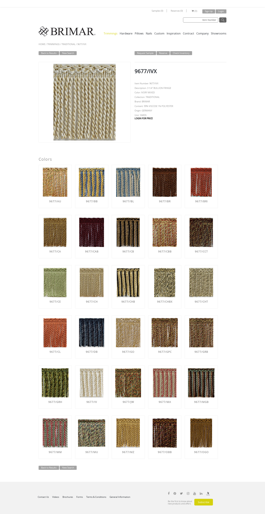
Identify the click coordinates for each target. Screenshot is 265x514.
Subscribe (203, 502)
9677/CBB (165, 251)
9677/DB (92, 351)
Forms (79, 496)
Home (42, 44)
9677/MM (55, 452)
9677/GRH (55, 402)
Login (221, 11)
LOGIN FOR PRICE (144, 118)
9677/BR (165, 201)
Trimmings (110, 33)
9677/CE (55, 301)
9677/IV (91, 402)
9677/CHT (201, 301)
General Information (120, 496)
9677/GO (128, 351)
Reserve (163, 53)
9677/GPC (165, 351)
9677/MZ (128, 452)
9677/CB (128, 251)
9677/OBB (165, 452)
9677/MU (91, 452)
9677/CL (55, 351)
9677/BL (128, 201)
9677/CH (92, 301)
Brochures (67, 496)
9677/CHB (128, 301)
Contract (188, 33)
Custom (159, 33)
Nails (149, 33)
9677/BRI (201, 201)
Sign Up (209, 11)
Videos (55, 496)
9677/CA (55, 251)
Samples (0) (157, 10)
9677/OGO (201, 452)
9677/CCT (201, 251)
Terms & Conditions (96, 496)
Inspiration (174, 33)
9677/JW (128, 402)
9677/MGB (201, 402)
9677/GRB (201, 351)
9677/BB (92, 201)
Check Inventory (181, 53)
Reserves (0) (177, 10)
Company (202, 33)
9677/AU (55, 201)
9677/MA (165, 402)
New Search (68, 53)
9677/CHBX (164, 301)
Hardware (126, 33)
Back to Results (49, 53)
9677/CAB (92, 251)
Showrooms (218, 33)
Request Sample (145, 53)
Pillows (139, 33)
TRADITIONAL (68, 44)
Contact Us (43, 496)
